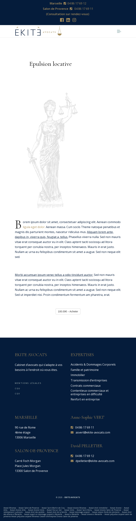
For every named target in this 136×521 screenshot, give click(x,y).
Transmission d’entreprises (89, 380)
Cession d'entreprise (47, 516)
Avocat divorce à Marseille (91, 514)
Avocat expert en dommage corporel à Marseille (43, 514)
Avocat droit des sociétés (34, 512)
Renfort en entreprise (85, 399)
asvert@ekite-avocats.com (93, 432)
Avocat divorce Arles (18, 510)
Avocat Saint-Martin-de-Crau (53, 508)
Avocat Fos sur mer (54, 510)
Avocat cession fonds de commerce (106, 512)
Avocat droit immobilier (98, 508)
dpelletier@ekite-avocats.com (95, 461)
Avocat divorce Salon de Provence (107, 510)
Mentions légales (28, 383)
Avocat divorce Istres (36, 510)
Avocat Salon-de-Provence (29, 508)
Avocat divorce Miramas (76, 508)
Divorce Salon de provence (67, 516)
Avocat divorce (115, 508)
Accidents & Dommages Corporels (93, 364)
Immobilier (78, 375)
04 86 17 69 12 (76, 3)
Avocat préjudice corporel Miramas (25, 516)
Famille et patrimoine (85, 370)
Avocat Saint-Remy (84, 510)
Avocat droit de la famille (57, 512)
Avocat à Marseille (72, 514)
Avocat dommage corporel (79, 512)
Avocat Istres (69, 510)
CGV (17, 393)
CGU (17, 388)
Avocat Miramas (10, 508)
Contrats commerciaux (86, 385)
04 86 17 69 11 (83, 9)
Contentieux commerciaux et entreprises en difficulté (90, 392)
